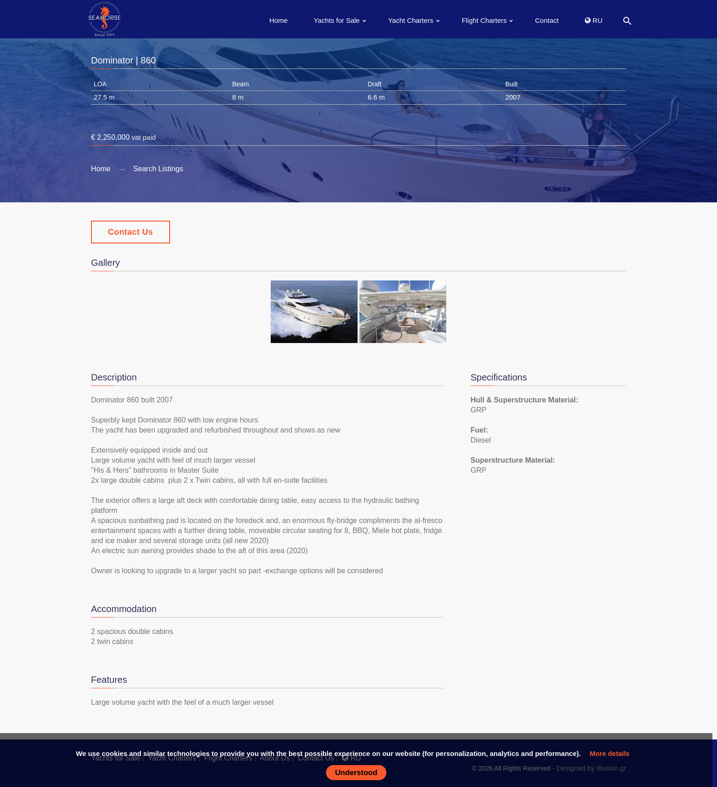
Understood (356, 772)
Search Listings (158, 169)
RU (594, 20)
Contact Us (130, 232)
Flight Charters (484, 20)
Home (278, 20)
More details (609, 753)
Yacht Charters (410, 20)
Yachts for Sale (337, 20)
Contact (547, 20)
